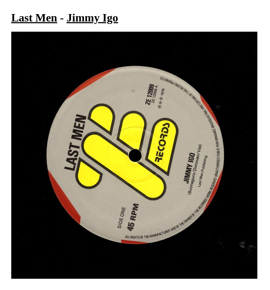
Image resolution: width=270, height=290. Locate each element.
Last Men (34, 17)
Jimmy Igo (92, 17)
